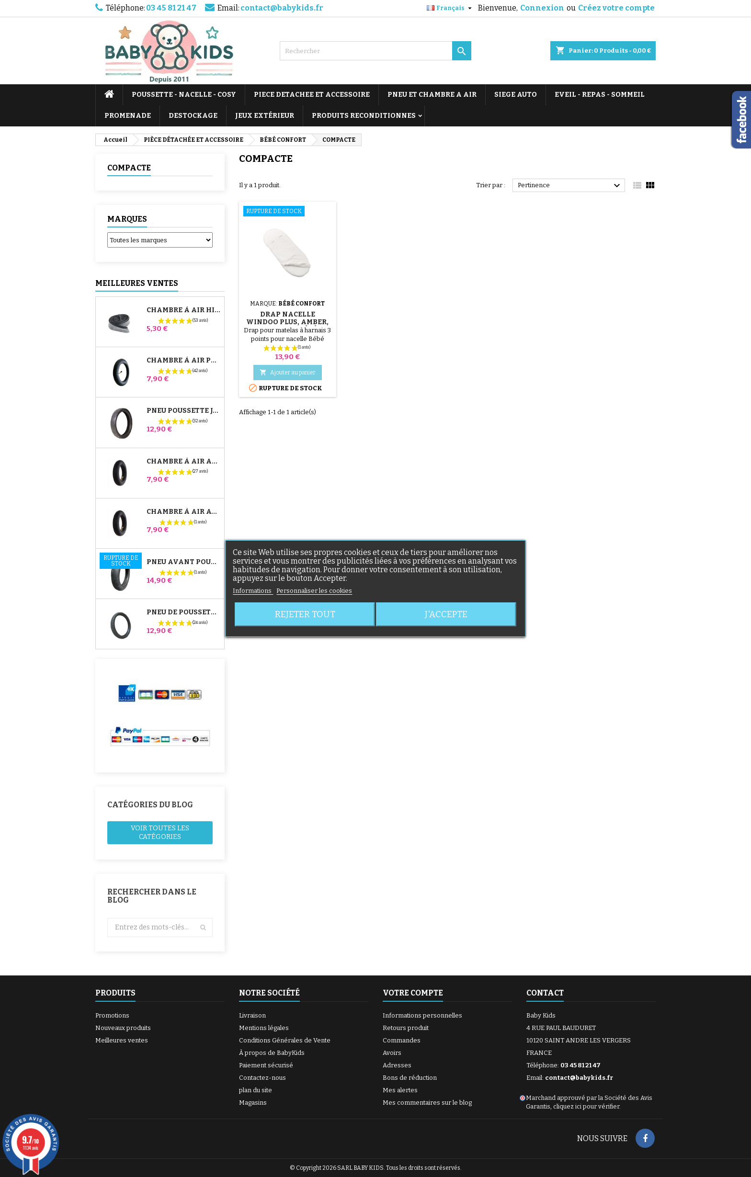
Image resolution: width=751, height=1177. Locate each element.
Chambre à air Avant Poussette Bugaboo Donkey (183, 512)
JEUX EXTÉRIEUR (264, 116)
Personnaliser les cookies (314, 590)
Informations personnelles (422, 1015)
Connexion (542, 7)
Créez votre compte (616, 7)
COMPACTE (129, 167)
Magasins (253, 1102)
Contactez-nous (262, 1077)
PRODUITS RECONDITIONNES (364, 116)
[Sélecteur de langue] (450, 8)
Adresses (397, 1065)
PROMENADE (127, 116)
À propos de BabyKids (272, 1052)
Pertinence (570, 186)
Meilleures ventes (121, 1040)
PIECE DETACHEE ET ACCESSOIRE (312, 95)
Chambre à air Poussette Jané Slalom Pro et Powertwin (183, 360)
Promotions (112, 1015)
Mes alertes (400, 1090)
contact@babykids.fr (281, 7)
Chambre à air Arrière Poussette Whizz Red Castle (183, 461)
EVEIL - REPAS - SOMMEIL (600, 95)
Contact (545, 992)
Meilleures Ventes (136, 283)
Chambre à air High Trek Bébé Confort (183, 310)
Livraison (252, 1015)
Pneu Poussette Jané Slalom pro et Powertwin (183, 411)
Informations (253, 590)
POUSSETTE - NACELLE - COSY (184, 95)
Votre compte (413, 992)
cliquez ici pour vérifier (586, 1106)
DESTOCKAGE (193, 116)
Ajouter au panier (288, 372)
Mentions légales (264, 1027)
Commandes (402, 1040)
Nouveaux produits (123, 1027)
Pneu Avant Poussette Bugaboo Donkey (183, 562)
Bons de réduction (410, 1077)
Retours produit (406, 1027)
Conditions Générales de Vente (284, 1040)
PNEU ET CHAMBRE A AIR (432, 95)
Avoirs (392, 1052)
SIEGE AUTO (515, 95)
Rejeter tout (305, 614)
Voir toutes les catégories (160, 832)
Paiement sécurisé (266, 1065)
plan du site (255, 1090)
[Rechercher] (375, 50)
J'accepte (446, 614)
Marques (127, 219)
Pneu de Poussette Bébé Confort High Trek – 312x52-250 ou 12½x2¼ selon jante (183, 612)
